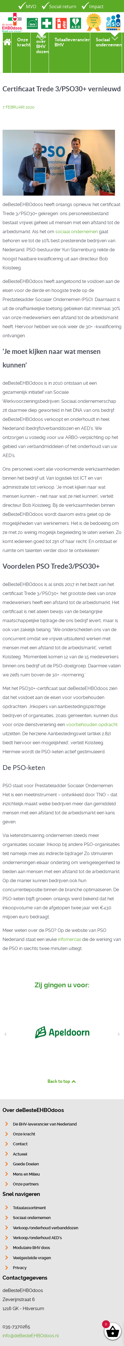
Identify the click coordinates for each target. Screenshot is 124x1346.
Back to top (62, 1081)
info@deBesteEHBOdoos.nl (31, 1335)
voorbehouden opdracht (92, 724)
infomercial (70, 939)
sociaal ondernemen (76, 231)
